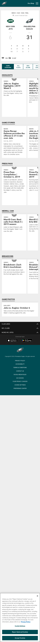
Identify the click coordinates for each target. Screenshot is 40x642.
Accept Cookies (20, 638)
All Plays (18, 66)
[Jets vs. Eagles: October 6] (20, 309)
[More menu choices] (37, 3)
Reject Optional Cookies (20, 632)
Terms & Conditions (20, 367)
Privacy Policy (20, 360)
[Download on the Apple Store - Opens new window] (12, 340)
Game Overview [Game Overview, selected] (8, 66)
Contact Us (20, 371)
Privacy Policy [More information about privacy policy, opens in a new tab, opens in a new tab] (25, 622)
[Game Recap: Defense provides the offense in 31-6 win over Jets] (14, 142)
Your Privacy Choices (20, 381)
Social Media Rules (20, 374)
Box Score (28, 66)
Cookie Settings (20, 385)
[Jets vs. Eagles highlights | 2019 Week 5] (14, 88)
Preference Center (20, 388)
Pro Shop (31, 3)
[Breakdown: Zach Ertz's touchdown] (14, 269)
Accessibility (20, 364)
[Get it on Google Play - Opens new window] (27, 341)
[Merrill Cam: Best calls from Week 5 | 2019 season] (14, 224)
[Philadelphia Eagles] (20, 350)
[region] (20, 617)
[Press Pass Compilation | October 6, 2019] (14, 181)
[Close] (37, 596)
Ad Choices (20, 378)
